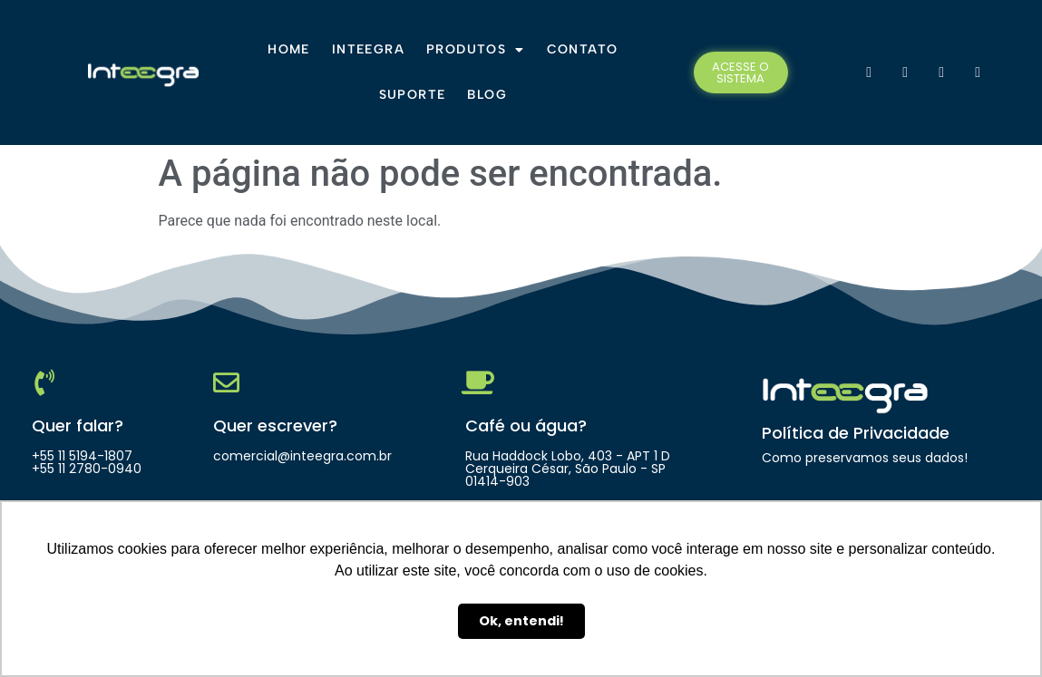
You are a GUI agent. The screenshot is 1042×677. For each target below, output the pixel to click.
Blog (487, 94)
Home (289, 49)
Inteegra (368, 49)
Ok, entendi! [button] (521, 621)
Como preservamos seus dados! (865, 458)
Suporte (412, 94)
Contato (582, 49)
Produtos (475, 49)
